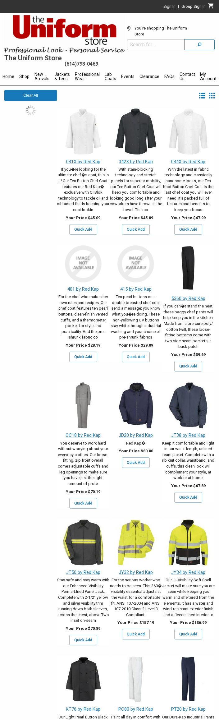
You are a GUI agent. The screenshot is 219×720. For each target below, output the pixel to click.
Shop (24, 76)
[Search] (199, 44)
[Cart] (211, 7)
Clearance (149, 76)
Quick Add (83, 229)
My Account (208, 76)
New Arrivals (41, 76)
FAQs (169, 76)
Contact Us (187, 76)
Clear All (30, 95)
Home (8, 76)
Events (128, 76)
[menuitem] (8, 77)
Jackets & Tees (62, 76)
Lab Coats (110, 76)
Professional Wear (87, 76)
